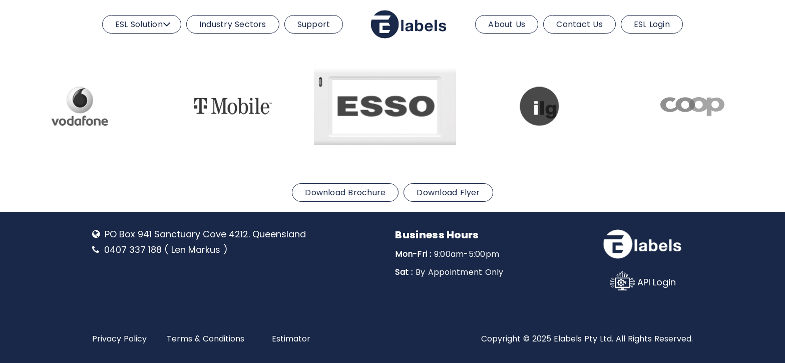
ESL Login (652, 24)
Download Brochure (345, 192)
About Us (506, 24)
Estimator (291, 338)
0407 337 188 (133, 249)
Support (313, 24)
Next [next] (770, 104)
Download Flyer (448, 192)
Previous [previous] (14, 104)
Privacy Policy (119, 338)
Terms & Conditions (205, 338)
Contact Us (579, 24)
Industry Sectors (232, 24)
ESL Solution (139, 24)
